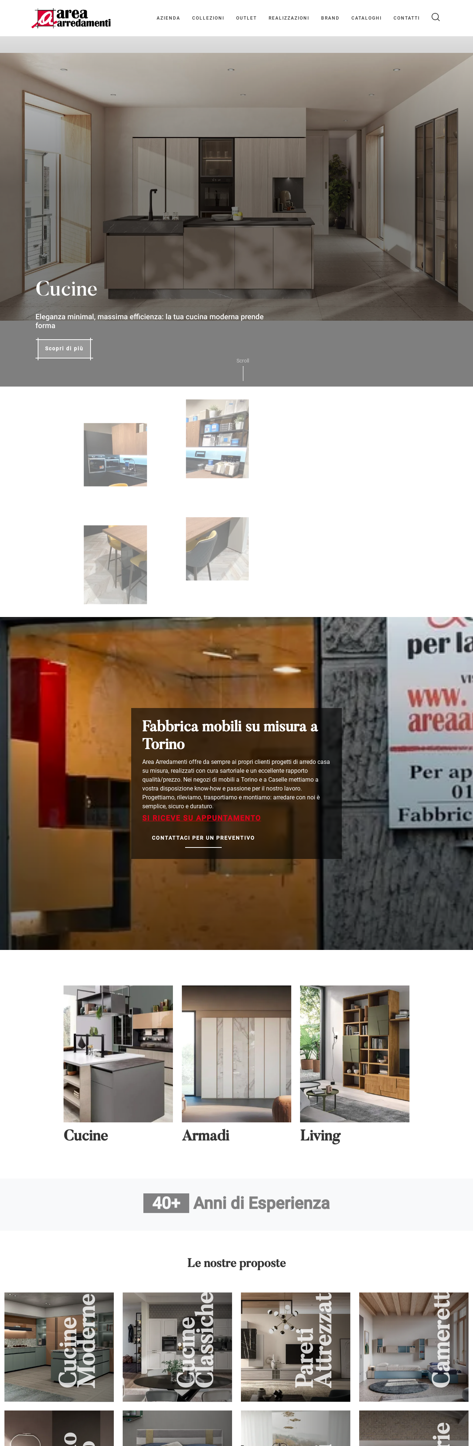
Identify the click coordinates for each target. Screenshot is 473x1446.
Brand (330, 18)
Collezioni (208, 18)
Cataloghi (366, 18)
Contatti (407, 18)
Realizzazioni (289, 18)
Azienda (168, 18)
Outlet (246, 18)
